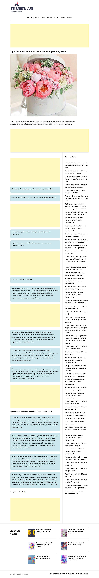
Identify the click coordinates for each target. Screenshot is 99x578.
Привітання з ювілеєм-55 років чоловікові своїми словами (44, 544)
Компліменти (51, 17)
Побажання (61, 17)
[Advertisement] (49, 35)
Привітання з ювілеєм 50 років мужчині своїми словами (44, 531)
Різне (42, 17)
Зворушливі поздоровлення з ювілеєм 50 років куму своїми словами (77, 558)
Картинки (70, 17)
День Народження (32, 17)
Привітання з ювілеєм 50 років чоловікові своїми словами (76, 531)
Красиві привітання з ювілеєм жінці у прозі (43, 557)
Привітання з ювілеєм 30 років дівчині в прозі (76, 543)
